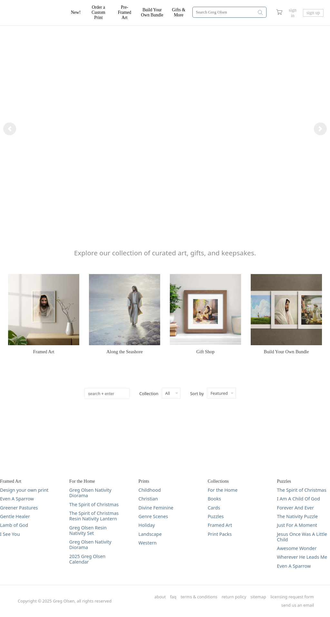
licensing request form (292, 596)
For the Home (223, 490)
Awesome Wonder (296, 548)
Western (148, 543)
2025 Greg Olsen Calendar (87, 559)
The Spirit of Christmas (94, 504)
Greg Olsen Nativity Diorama (90, 492)
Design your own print (24, 490)
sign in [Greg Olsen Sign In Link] (292, 12)
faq (173, 596)
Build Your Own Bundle (152, 12)
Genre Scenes (153, 516)
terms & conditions (199, 596)
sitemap (258, 596)
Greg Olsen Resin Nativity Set (88, 530)
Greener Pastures (19, 507)
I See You (10, 534)
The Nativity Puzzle (297, 516)
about (160, 596)
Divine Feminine (156, 507)
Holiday (147, 525)
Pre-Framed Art (124, 12)
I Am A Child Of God (298, 498)
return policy (234, 596)
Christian (148, 498)
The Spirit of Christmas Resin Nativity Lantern (94, 516)
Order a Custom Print (98, 12)
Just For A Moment (297, 525)
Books (214, 498)
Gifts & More (178, 12)
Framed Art (220, 525)
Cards (214, 507)
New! (76, 12)
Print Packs (219, 534)
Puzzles (216, 516)
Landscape (150, 534)
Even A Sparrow (17, 498)
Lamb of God (14, 525)
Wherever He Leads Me (302, 557)
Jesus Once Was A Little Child (302, 537)
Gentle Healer (15, 516)
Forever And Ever (295, 507)
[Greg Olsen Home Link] (38, 13)
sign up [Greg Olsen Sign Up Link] (313, 12)
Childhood (150, 490)
